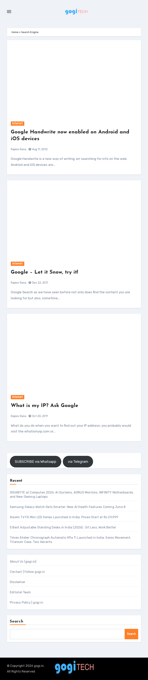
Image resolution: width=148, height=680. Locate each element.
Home (15, 32)
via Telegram (78, 462)
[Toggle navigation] (9, 11)
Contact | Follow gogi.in (27, 572)
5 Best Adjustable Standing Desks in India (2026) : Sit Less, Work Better (63, 527)
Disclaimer (17, 582)
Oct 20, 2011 (40, 416)
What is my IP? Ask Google (44, 405)
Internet (17, 123)
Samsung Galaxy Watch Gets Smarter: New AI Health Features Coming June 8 (67, 507)
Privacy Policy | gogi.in (26, 602)
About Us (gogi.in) (23, 561)
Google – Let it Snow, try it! (44, 272)
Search (16, 621)
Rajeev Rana (18, 149)
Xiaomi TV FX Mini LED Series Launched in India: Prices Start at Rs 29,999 (64, 517)
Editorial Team (20, 592)
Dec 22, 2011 (40, 282)
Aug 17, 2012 (40, 149)
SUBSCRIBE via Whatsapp (35, 462)
